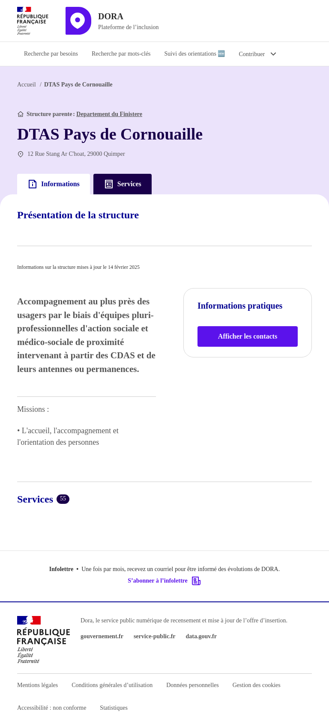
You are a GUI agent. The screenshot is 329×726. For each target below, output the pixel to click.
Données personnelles (192, 685)
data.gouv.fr (201, 636)
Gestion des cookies (257, 685)
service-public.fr (155, 636)
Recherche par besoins (51, 54)
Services (122, 184)
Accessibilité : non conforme (51, 708)
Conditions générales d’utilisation (112, 685)
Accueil (26, 84)
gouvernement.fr (102, 636)
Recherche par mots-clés (121, 54)
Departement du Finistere (109, 114)
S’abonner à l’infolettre (164, 581)
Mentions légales (37, 685)
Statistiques (114, 708)
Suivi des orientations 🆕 (194, 54)
